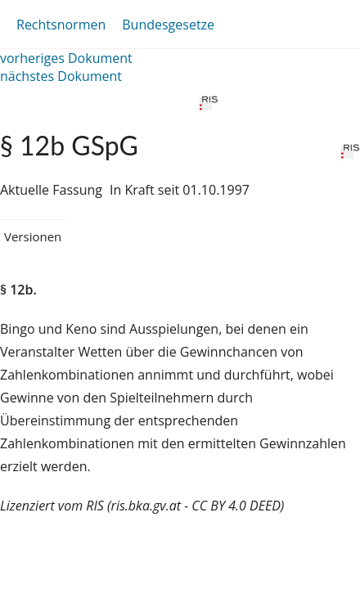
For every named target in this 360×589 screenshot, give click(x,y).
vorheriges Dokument (66, 58)
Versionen (32, 236)
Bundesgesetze (168, 25)
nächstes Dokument (61, 76)
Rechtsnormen (61, 25)
